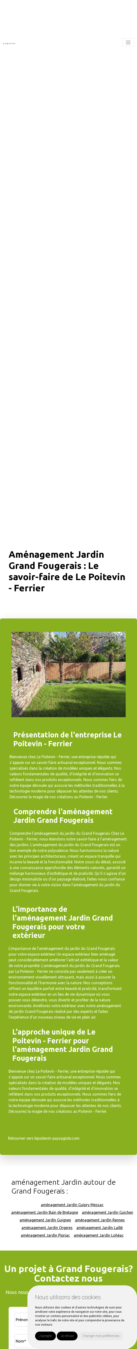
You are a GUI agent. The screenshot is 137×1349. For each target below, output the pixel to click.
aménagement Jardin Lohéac (99, 1235)
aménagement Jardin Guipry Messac (72, 1205)
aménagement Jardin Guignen (45, 1220)
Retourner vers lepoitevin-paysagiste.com (43, 1138)
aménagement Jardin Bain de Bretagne (44, 1212)
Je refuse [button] (67, 1336)
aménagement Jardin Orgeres (47, 1227)
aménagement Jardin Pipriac (45, 1235)
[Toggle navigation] (128, 42)
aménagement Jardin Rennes (100, 1220)
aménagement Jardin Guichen (107, 1212)
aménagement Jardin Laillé (99, 1227)
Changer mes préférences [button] (101, 1336)
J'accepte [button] (45, 1336)
